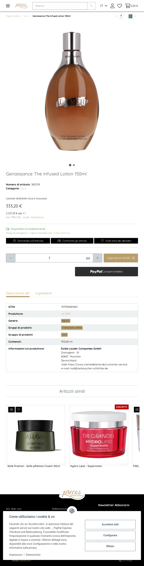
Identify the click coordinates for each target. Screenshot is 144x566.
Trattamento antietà (72, 327)
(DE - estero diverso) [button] (59, 233)
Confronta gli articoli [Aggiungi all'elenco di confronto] (72, 240)
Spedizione (37, 217)
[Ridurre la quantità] (11, 258)
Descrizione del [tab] (17, 293)
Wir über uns (13, 508)
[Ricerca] (59, 6)
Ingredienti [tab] (43, 293)
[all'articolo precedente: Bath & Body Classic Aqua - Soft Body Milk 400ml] (119, 16)
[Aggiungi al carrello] (121, 258)
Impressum (15, 554)
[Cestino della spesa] (130, 6)
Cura (23, 188)
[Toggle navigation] (8, 5)
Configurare (110, 535)
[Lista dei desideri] (119, 6)
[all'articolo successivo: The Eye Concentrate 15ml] (132, 16)
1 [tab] (70, 165)
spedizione (25, 560)
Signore (65, 320)
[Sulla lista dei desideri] (116, 241)
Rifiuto (110, 546)
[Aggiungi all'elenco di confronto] (11, 409)
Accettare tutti (110, 524)
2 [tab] (74, 165)
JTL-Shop (127, 560)
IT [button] (101, 6)
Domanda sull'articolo (28, 240)
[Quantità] (49, 258)
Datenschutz (33, 554)
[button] (112, 6)
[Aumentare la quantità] (97, 258)
